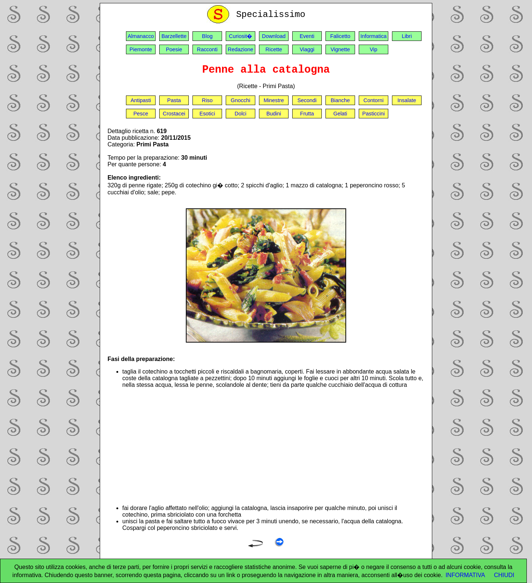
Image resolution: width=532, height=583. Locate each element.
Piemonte (141, 49)
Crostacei (174, 114)
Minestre (273, 100)
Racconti (207, 49)
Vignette (340, 49)
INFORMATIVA (465, 575)
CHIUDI (504, 575)
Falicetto (340, 36)
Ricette (274, 49)
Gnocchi (240, 100)
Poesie (174, 49)
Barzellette (174, 36)
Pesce (140, 114)
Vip (374, 49)
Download (274, 36)
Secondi (307, 100)
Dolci (240, 114)
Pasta (174, 100)
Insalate (407, 100)
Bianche (340, 100)
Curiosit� (240, 36)
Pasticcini (373, 114)
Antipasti (140, 100)
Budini (273, 114)
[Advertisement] (273, 446)
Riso (207, 100)
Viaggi (307, 49)
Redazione (240, 49)
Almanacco (140, 36)
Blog (207, 36)
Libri (407, 36)
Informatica (373, 36)
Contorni (373, 100)
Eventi (307, 36)
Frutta (307, 114)
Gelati (340, 114)
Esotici (207, 114)
